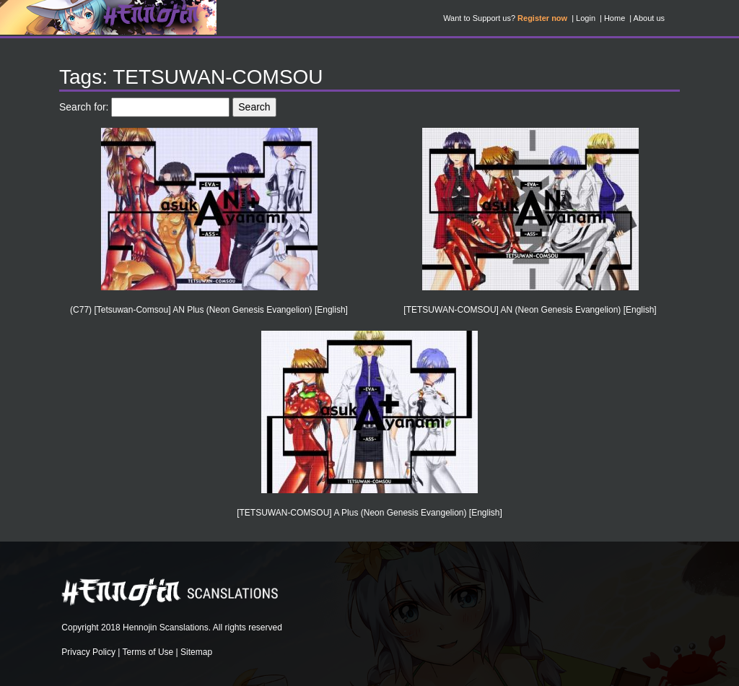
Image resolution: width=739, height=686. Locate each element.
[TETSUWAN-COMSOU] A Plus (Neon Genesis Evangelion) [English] (369, 513)
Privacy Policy (88, 652)
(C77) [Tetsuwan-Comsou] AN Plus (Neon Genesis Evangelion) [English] (209, 310)
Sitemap (196, 652)
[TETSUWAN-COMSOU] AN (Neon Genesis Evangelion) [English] (529, 310)
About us (649, 18)
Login (585, 18)
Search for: (83, 107)
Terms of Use (148, 652)
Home (614, 18)
